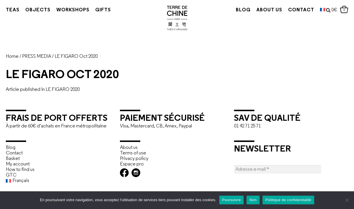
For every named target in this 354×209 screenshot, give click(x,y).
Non (253, 200)
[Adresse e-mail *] (277, 169)
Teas (12, 10)
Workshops (72, 10)
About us (259, 10)
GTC (11, 175)
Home (12, 56)
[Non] (347, 200)
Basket (13, 158)
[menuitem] (312, 10)
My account (18, 164)
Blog (233, 10)
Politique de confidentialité (288, 200)
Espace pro (132, 164)
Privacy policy (134, 158)
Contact (291, 10)
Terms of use (133, 153)
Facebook (124, 172)
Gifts (103, 10)
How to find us (20, 169)
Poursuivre (231, 200)
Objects (38, 10)
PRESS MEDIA (36, 56)
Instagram (136, 172)
